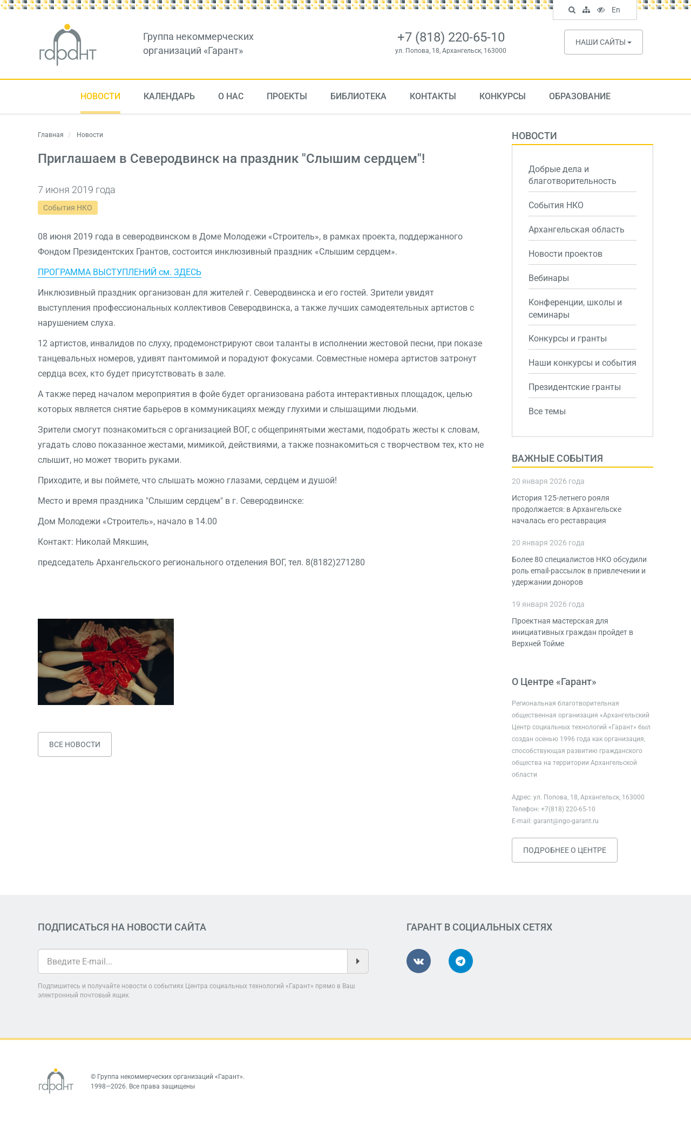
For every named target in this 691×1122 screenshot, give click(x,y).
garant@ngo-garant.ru (566, 821)
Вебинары (549, 278)
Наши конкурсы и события (582, 363)
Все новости (74, 744)
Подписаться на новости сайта (122, 927)
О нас (230, 96)
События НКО (67, 207)
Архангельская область (577, 229)
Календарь (169, 96)
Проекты (287, 96)
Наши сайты (603, 42)
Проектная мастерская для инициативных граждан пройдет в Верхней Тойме (572, 632)
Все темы (547, 411)
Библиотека (358, 96)
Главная (51, 135)
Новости (100, 96)
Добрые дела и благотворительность (573, 175)
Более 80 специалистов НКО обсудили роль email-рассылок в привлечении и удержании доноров (579, 570)
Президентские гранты (575, 387)
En (617, 11)
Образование (580, 96)
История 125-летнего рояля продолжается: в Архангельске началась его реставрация (566, 509)
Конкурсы (502, 96)
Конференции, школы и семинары (575, 308)
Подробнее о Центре (564, 850)
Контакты (433, 96)
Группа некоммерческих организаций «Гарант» (170, 1076)
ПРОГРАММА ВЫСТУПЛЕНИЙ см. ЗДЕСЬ (119, 272)
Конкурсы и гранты (568, 338)
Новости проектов (565, 254)
